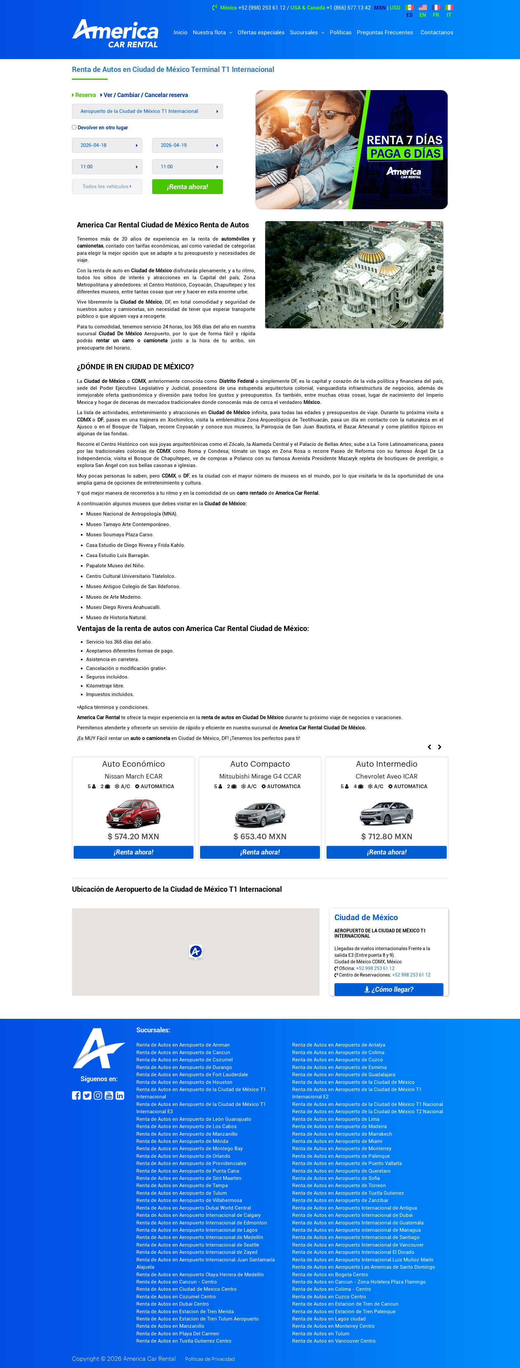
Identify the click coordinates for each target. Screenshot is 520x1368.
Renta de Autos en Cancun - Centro (176, 1282)
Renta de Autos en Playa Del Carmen (177, 1334)
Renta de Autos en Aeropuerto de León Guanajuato (193, 1119)
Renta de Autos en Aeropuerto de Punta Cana (187, 1171)
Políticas (341, 32)
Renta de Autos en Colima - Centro (331, 1289)
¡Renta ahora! (187, 187)
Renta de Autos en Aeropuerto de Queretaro (341, 1171)
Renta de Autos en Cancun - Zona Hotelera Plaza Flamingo (359, 1282)
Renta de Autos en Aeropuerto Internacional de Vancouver (358, 1245)
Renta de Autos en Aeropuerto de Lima (335, 1119)
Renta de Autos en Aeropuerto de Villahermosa (189, 1200)
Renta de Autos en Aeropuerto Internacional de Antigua (354, 1208)
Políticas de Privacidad (210, 1359)
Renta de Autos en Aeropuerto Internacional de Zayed (197, 1252)
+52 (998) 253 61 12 (262, 8)
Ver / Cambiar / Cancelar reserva (144, 94)
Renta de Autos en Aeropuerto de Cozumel (184, 1060)
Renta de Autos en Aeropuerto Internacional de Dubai (352, 1215)
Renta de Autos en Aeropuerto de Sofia (336, 1178)
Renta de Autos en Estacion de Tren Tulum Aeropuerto (197, 1319)
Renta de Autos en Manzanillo (170, 1326)
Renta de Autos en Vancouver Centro (334, 1341)
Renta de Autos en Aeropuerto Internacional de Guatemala (358, 1223)
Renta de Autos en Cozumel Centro (176, 1297)
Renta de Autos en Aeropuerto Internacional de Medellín (199, 1237)
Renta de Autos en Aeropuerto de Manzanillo (187, 1134)
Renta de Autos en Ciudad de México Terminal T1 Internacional (173, 69)
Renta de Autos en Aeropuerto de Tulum (181, 1193)
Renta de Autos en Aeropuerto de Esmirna (339, 1067)
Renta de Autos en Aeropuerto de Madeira (339, 1126)
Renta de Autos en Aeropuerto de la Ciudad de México (353, 1082)
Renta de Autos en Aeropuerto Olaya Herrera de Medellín (200, 1275)
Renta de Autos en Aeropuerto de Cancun (183, 1052)
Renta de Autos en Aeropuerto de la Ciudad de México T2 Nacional (367, 1112)
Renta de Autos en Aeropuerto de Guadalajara (343, 1075)
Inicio (181, 32)
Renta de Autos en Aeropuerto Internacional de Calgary (198, 1215)
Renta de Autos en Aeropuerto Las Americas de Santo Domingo (363, 1267)
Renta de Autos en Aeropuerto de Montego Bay (189, 1148)
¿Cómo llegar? (388, 989)
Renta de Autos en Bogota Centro (330, 1275)
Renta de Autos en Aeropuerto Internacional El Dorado (353, 1252)
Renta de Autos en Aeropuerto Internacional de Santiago (356, 1237)
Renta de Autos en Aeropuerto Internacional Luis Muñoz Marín (362, 1260)
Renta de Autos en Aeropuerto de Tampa (182, 1185)
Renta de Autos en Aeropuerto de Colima (338, 1052)
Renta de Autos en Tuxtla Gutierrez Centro (183, 1341)
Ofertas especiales (261, 32)
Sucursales (304, 32)
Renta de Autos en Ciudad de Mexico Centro (186, 1289)
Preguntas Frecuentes (385, 32)
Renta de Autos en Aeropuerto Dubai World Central (193, 1208)
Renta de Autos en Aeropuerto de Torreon (339, 1185)
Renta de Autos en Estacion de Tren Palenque (344, 1312)
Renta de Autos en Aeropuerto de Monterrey (342, 1148)
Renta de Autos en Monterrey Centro (333, 1326)
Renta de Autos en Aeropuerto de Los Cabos (186, 1126)
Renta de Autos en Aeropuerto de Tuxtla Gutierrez (348, 1193)
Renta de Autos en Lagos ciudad (329, 1319)
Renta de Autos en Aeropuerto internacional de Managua (356, 1230)
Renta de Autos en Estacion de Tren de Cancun (345, 1304)
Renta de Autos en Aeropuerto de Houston (184, 1082)
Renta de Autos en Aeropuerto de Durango (184, 1067)
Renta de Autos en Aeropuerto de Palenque (341, 1156)
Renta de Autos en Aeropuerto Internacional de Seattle (197, 1245)
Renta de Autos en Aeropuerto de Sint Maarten (188, 1178)
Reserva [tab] (84, 94)
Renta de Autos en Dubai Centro (172, 1304)
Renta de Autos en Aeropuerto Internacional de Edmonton (201, 1223)
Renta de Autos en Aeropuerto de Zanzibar (340, 1200)
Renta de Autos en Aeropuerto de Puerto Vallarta (347, 1163)
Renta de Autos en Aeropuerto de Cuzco (337, 1060)
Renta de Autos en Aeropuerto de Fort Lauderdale (192, 1075)
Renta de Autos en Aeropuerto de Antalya (338, 1045)
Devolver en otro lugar (100, 128)
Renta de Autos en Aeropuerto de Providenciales (191, 1163)
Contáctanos (437, 32)
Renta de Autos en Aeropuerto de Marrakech (342, 1134)
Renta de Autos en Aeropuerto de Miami (337, 1141)
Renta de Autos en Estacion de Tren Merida (185, 1312)
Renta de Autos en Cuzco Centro (329, 1297)
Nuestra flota (210, 32)
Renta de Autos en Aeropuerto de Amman (183, 1045)
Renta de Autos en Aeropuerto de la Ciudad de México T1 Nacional (367, 1104)
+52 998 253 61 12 (375, 968)
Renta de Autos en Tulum (320, 1334)
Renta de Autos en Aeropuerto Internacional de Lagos (197, 1230)
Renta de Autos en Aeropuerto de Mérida (182, 1141)
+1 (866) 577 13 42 (349, 8)
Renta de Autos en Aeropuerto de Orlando (183, 1156)
